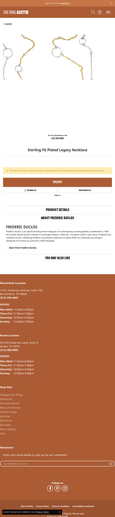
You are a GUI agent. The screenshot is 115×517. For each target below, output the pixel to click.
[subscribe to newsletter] (111, 463)
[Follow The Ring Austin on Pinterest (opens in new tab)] (57, 488)
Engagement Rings (11, 394)
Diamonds (6, 399)
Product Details (57, 210)
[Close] (111, 3)
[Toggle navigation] (108, 12)
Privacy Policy (42, 506)
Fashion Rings (8, 412)
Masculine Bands (10, 407)
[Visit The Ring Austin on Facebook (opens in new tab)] (50, 488)
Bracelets (5, 425)
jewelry (8, 24)
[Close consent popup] (60, 512)
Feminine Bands (9, 403)
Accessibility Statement (83, 506)
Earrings (5, 416)
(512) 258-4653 (9, 297)
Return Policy (27, 506)
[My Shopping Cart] (100, 12)
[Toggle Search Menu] (93, 12)
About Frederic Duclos (57, 218)
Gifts (3, 433)
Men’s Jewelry (8, 429)
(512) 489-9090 (57, 138)
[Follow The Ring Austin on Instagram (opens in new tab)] (65, 488)
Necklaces (6, 420)
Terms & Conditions (61, 506)
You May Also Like (57, 258)
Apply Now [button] (65, 3)
